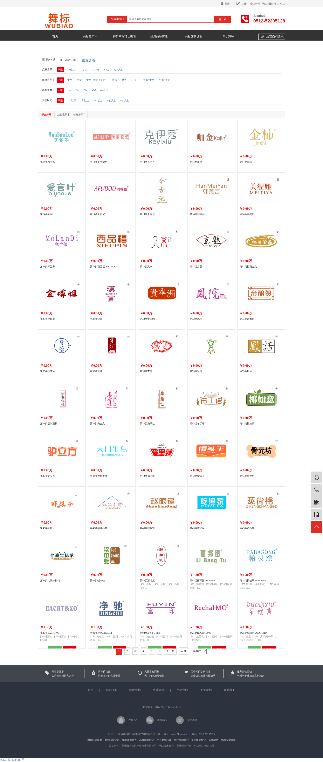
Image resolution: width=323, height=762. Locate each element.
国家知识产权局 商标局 (168, 707)
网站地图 (267, 3)
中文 (69, 79)
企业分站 (255, 3)
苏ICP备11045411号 (203, 745)
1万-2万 (85, 69)
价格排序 (79, 114)
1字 (69, 90)
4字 (94, 90)
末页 (183, 651)
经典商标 (158, 690)
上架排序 (63, 114)
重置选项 (88, 60)
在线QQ (133, 720)
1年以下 (71, 100)
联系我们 (229, 690)
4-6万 (106, 69)
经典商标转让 (159, 36)
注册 (244, 3)
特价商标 (135, 690)
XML (282, 3)
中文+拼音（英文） (97, 79)
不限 (60, 69)
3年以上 (111, 100)
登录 (227, 3)
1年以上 (85, 100)
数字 (124, 79)
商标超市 (90, 36)
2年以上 (98, 100)
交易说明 (182, 690)
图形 (114, 79)
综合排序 (46, 114)
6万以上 (118, 69)
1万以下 (71, 69)
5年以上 (124, 100)
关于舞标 (228, 36)
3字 (86, 90)
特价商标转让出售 (124, 36)
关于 (203, 690)
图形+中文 (148, 79)
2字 (77, 90)
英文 (79, 79)
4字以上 (104, 90)
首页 (55, 36)
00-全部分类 (68, 60)
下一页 (170, 651)
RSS (276, 3)
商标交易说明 (193, 36)
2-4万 (96, 69)
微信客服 (162, 720)
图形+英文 (164, 79)
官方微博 (192, 720)
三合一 (134, 79)
